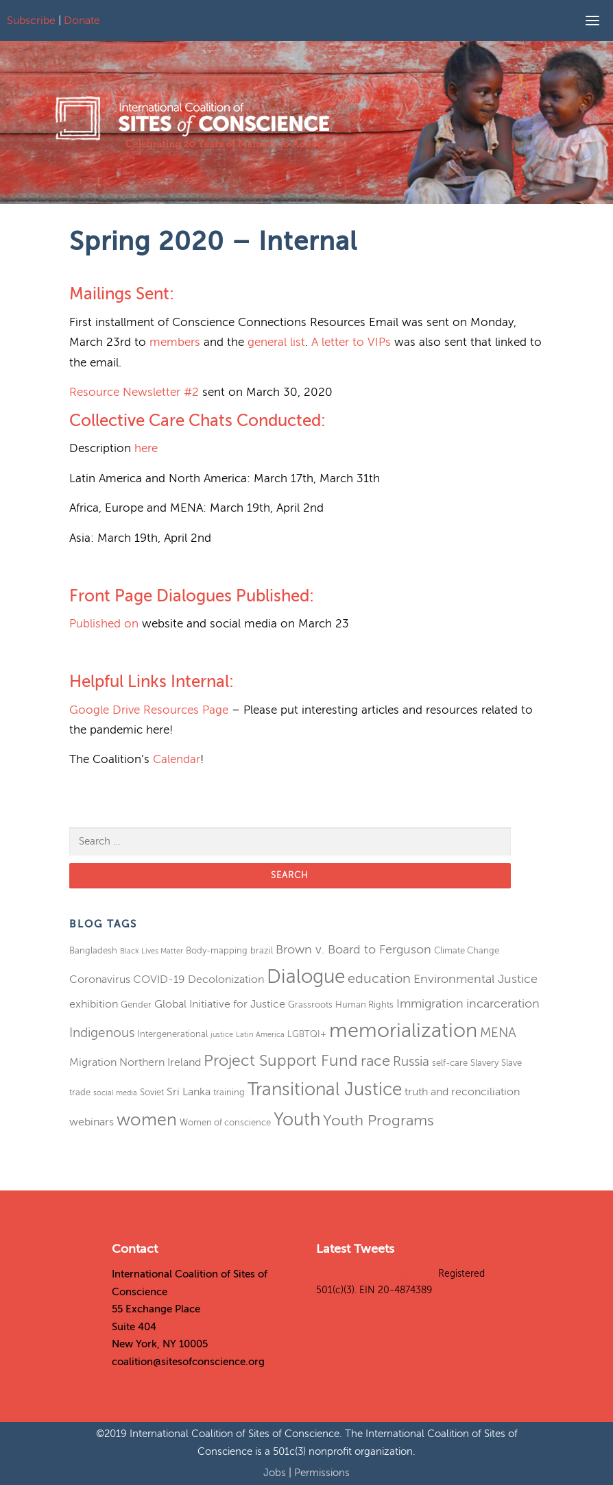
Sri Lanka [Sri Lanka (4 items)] (189, 1092)
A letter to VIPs (351, 342)
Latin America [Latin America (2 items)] (260, 1034)
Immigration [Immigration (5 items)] (430, 1003)
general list (276, 342)
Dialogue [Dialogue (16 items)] (306, 976)
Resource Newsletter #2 (134, 392)
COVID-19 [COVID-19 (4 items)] (159, 979)
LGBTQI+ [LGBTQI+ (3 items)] (306, 1034)
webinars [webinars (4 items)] (91, 1122)
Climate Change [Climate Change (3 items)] (466, 950)
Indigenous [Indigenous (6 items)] (101, 1032)
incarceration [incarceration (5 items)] (503, 1003)
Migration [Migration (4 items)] (93, 1062)
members (174, 342)
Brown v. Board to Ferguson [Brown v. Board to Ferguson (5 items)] (353, 949)
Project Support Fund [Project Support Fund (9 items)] (281, 1060)
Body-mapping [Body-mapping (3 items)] (217, 950)
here (146, 448)
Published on (104, 623)
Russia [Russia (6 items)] (411, 1061)
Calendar (176, 759)
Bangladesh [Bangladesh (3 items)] (93, 950)
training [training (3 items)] (229, 1092)
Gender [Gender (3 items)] (136, 1004)
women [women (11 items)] (147, 1120)
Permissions (322, 1472)
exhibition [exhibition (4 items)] (93, 1004)
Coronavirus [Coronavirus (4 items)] (99, 979)
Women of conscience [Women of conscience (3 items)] (225, 1122)
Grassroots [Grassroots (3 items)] (310, 1004)
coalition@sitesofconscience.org (188, 1361)
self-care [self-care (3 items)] (450, 1063)
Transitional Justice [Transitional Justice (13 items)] (325, 1089)
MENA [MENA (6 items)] (498, 1032)
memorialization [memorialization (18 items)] (403, 1030)
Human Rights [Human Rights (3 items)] (364, 1004)
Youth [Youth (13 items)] (297, 1120)
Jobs (276, 1472)
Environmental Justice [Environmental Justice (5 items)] (475, 979)
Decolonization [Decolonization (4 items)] (226, 979)
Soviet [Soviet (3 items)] (152, 1092)
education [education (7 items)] (379, 978)
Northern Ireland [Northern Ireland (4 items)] (160, 1062)
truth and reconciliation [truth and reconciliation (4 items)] (462, 1092)
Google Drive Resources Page (148, 709)
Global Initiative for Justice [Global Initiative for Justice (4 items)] (219, 1004)
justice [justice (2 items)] (222, 1034)
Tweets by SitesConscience (375, 1274)
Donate (82, 20)
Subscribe (31, 20)
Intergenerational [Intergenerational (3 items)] (172, 1034)
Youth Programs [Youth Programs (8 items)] (378, 1120)
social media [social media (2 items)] (115, 1093)
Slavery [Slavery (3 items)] (484, 1063)
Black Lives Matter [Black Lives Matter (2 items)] (151, 951)
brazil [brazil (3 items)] (261, 950)
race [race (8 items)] (375, 1061)
